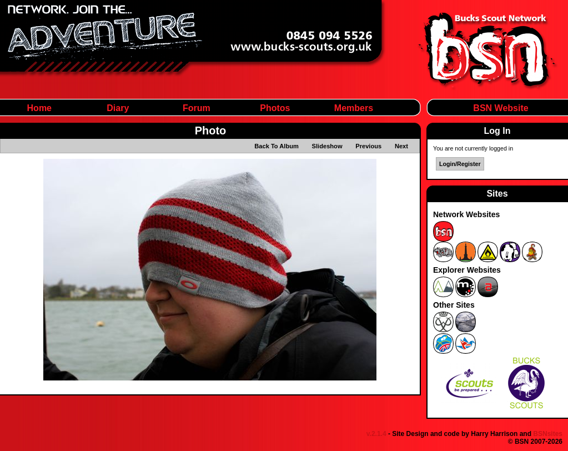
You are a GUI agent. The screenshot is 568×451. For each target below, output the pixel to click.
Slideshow (327, 146)
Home (39, 108)
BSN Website (500, 108)
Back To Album (276, 146)
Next (401, 146)
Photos (275, 108)
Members (353, 108)
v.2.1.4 (376, 434)
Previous (368, 146)
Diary (118, 108)
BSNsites (547, 434)
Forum (196, 108)
